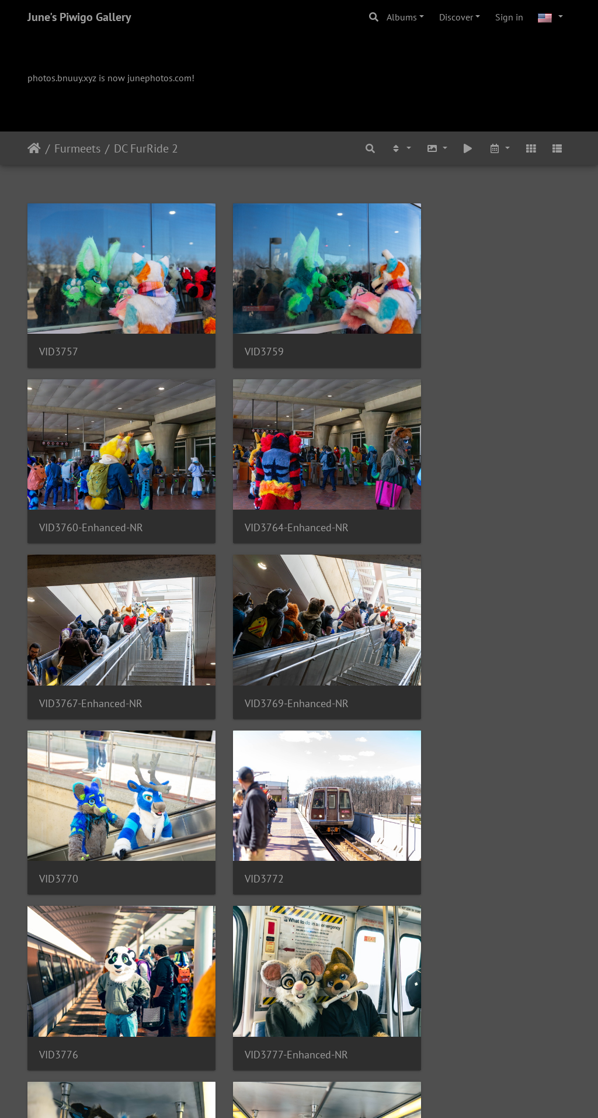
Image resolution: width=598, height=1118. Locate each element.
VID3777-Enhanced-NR (90, 827)
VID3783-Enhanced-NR (465, 827)
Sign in (509, 17)
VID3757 (58, 339)
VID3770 (58, 664)
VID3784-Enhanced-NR (91, 989)
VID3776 (432, 664)
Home (34, 148)
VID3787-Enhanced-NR (464, 989)
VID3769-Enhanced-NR (465, 501)
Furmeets (77, 148)
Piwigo (323, 1093)
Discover (456, 17)
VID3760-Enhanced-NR (465, 339)
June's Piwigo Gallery (79, 17)
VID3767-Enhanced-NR (277, 501)
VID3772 (245, 664)
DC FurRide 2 (146, 148)
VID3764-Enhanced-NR (91, 501)
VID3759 (245, 339)
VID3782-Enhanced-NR (278, 827)
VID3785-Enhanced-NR (278, 988)
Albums (402, 17)
